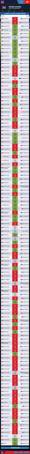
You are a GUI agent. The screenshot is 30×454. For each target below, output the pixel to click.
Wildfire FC (4, 402)
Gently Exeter (25, 246)
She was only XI (25, 193)
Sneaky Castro (5, 175)
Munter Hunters (5, 37)
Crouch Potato (24, 70)
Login (21, 2)
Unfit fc (3, 443)
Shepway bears (5, 67)
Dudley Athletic (5, 409)
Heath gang (4, 417)
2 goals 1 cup (25, 350)
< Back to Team (15, 447)
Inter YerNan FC (5, 197)
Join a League (26, 452)
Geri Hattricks (25, 171)
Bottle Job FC (25, 26)
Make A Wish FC (5, 74)
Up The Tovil (4, 18)
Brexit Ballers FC (24, 56)
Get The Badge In (24, 33)
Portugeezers (25, 413)
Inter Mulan (4, 29)
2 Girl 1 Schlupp (24, 126)
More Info (16, 452)
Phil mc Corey (25, 41)
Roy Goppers (25, 421)
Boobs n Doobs (25, 18)
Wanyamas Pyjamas (24, 44)
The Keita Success (5, 89)
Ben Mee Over (4, 123)
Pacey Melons (25, 368)
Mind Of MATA (25, 298)
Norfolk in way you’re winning (5, 168)
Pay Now (21, 452)
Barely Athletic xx (24, 22)
